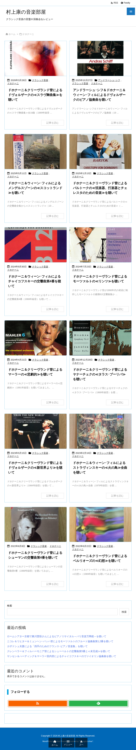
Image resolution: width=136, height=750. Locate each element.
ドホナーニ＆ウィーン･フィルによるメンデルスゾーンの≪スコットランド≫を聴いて (35, 188)
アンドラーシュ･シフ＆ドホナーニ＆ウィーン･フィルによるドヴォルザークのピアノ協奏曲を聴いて (99, 94)
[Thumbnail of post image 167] (100, 244)
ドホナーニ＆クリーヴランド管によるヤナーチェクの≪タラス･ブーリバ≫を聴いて (100, 374)
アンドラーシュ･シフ (109, 80)
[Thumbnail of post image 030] (36, 337)
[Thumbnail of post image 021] (36, 151)
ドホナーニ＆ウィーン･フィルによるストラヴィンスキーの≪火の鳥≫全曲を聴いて (100, 467)
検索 (9, 605)
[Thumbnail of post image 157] (36, 431)
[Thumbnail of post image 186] (100, 337)
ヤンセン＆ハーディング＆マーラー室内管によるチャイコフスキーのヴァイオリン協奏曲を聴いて (61, 656)
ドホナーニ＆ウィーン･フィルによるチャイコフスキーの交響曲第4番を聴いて (34, 281)
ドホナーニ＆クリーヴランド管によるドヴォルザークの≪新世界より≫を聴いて (35, 467)
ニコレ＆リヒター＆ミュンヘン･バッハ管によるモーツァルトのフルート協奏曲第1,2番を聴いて (60, 641)
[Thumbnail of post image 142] (100, 58)
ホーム (11, 34)
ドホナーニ (13, 83)
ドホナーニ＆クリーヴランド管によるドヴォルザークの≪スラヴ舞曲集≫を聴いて (35, 94)
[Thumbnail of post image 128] (100, 151)
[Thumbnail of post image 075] (36, 524)
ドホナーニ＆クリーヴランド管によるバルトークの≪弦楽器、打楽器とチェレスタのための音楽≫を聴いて (100, 188)
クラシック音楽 (40, 80)
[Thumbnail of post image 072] (36, 58)
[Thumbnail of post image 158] (100, 431)
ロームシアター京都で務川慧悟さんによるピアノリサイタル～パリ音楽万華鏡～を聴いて (56, 636)
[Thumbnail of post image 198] (100, 524)
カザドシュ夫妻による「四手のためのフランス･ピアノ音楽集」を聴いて (47, 646)
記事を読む (52, 122)
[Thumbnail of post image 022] (36, 244)
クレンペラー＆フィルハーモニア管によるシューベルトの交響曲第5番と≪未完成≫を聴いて (58, 651)
